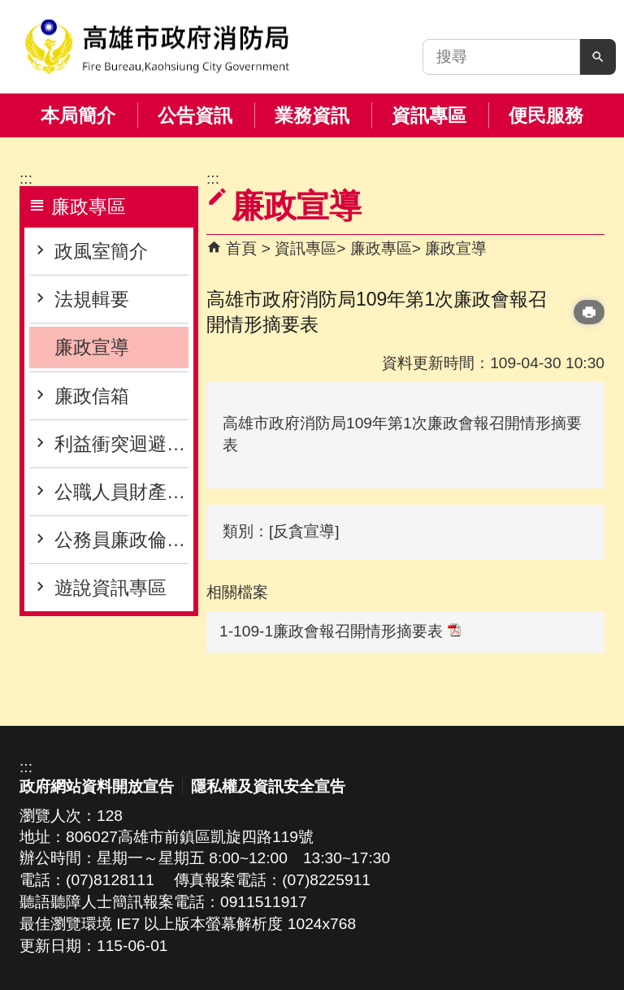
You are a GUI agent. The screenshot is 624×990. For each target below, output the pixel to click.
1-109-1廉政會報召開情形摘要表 (340, 631)
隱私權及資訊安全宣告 (268, 786)
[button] (598, 57)
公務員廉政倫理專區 (121, 539)
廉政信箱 (91, 395)
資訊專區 (429, 115)
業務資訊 (312, 115)
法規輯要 (91, 299)
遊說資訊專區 (110, 587)
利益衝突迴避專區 (121, 443)
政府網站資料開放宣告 (97, 786)
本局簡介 (78, 115)
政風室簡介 (101, 251)
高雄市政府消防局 (157, 47)
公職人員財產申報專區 (121, 491)
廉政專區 (381, 248)
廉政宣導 (91, 347)
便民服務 (546, 115)
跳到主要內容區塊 (8, 8)
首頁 (241, 248)
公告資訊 (195, 115)
